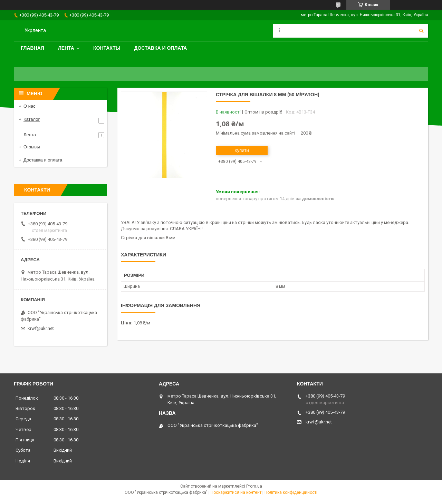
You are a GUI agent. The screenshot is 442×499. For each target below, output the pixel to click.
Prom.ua (254, 486)
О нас (29, 106)
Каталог (31, 119)
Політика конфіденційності (291, 492)
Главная (32, 48)
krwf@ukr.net (41, 328)
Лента (66, 48)
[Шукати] (421, 31)
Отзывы (31, 146)
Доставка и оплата (160, 48)
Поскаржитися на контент (236, 492)
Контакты (106, 48)
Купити (241, 150)
